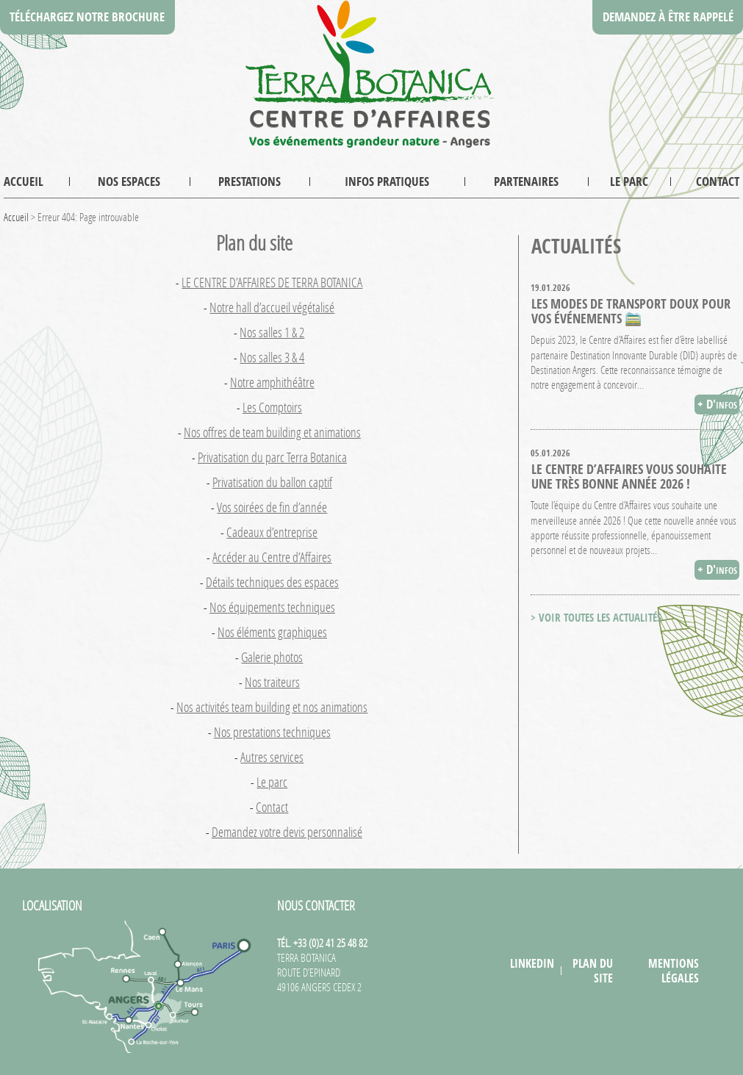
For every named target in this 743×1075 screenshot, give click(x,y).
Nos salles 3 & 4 (272, 357)
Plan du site (592, 970)
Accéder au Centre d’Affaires (271, 557)
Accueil (23, 181)
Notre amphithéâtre (272, 382)
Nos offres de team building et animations (272, 432)
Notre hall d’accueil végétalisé (271, 307)
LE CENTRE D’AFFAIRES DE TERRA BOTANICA (272, 282)
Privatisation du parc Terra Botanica (272, 457)
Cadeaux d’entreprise (271, 532)
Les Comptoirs (272, 407)
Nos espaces (129, 181)
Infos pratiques (387, 181)
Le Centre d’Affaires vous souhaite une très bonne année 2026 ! (629, 476)
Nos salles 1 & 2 (272, 332)
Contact (717, 181)
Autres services (272, 757)
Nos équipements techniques (272, 607)
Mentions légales (673, 970)
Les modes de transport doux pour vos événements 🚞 (631, 311)
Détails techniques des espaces (272, 582)
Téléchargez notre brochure (87, 16)
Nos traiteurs (272, 682)
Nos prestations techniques (272, 732)
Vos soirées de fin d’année (272, 507)
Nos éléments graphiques (272, 632)
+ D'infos (717, 403)
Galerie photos (272, 657)
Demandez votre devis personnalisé (287, 832)
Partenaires (526, 181)
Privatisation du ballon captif (272, 482)
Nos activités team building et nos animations (271, 707)
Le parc (629, 181)
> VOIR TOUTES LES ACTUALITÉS (596, 617)
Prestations (249, 181)
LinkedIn (532, 963)
